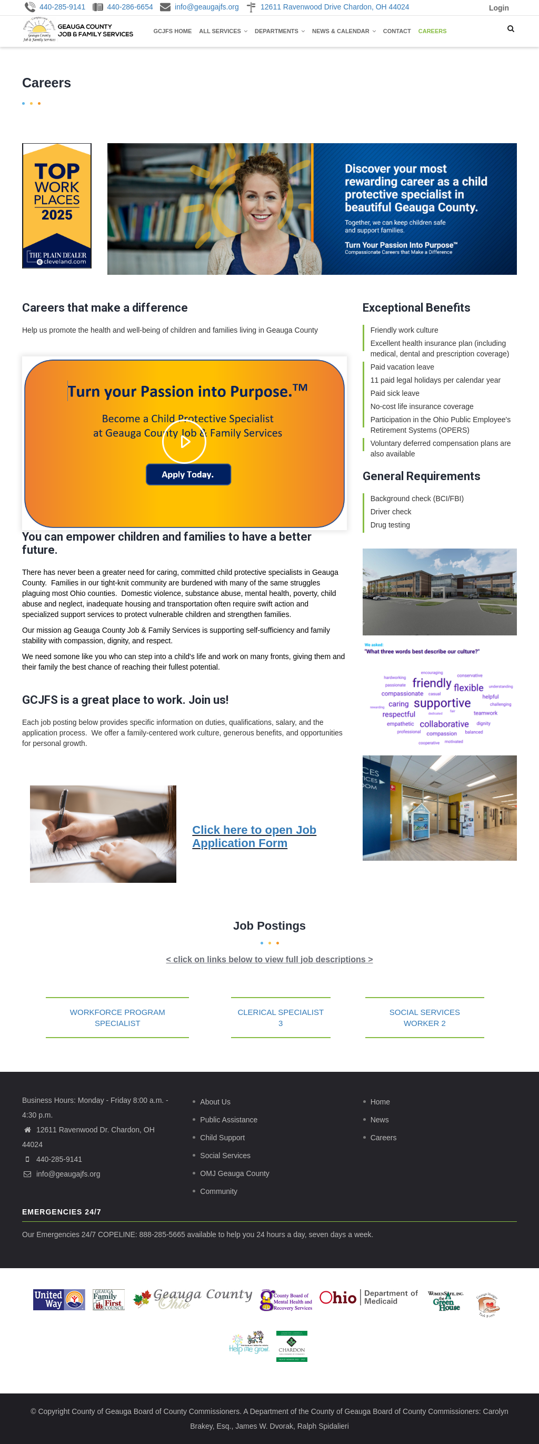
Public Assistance (228, 1120)
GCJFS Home (173, 31)
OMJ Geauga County (235, 1173)
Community (218, 1191)
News (380, 1120)
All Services (223, 31)
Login (499, 8)
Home (380, 1102)
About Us (215, 1102)
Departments (280, 31)
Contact (397, 31)
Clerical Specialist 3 (280, 1018)
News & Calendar (344, 31)
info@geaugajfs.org (61, 1174)
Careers (432, 31)
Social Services (225, 1155)
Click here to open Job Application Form (254, 836)
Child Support (222, 1137)
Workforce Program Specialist (117, 1018)
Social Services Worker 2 (425, 1018)
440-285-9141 (59, 1159)
